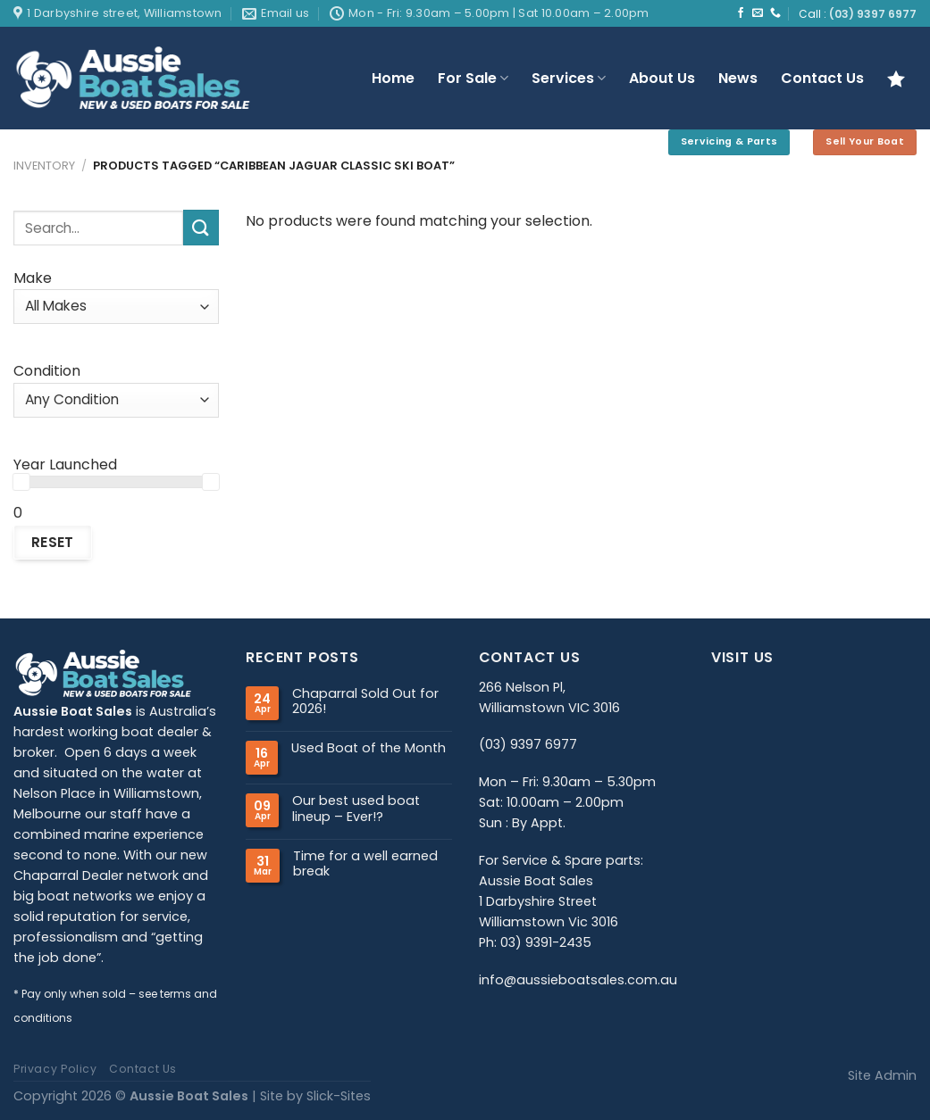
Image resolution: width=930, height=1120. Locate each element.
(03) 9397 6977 (873, 14)
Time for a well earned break (365, 864)
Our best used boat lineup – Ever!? (356, 809)
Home (393, 78)
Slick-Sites (338, 1096)
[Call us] (775, 13)
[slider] (21, 482)
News (738, 78)
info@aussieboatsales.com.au (578, 980)
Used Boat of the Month (368, 748)
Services (569, 78)
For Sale (473, 78)
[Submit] (201, 227)
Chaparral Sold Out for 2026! (365, 702)
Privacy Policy (55, 1068)
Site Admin (882, 1075)
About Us (662, 78)
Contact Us (822, 78)
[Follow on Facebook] (740, 13)
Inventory (44, 165)
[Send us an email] (757, 13)
